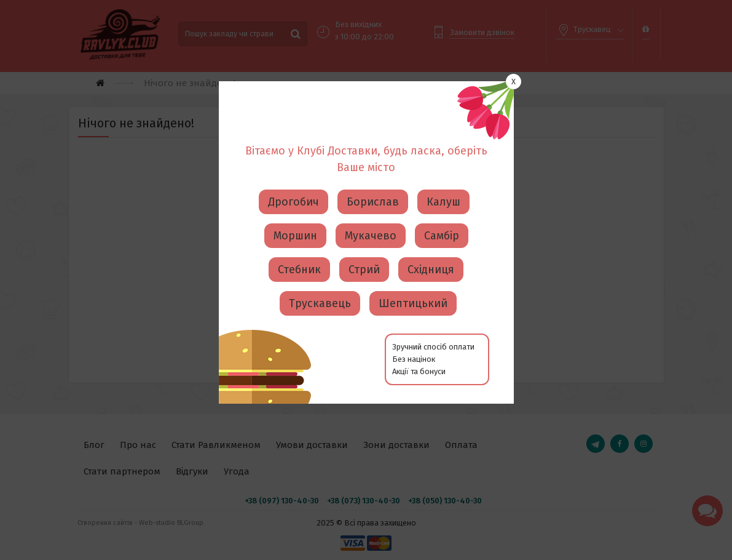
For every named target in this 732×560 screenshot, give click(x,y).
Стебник (299, 255)
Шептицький (413, 289)
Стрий (364, 255)
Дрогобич (293, 187)
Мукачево (370, 221)
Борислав (373, 187)
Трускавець (320, 289)
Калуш (443, 187)
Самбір (441, 221)
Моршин (295, 221)
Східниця (430, 255)
